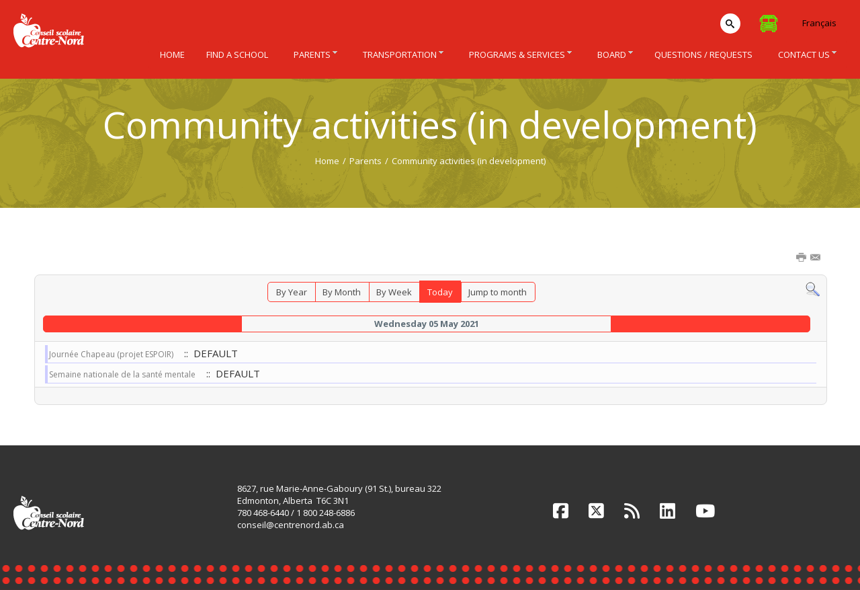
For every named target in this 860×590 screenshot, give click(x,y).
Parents (365, 161)
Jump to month (497, 292)
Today (440, 292)
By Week (394, 292)
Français (819, 23)
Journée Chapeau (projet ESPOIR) (111, 354)
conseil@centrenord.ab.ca (290, 525)
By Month (341, 292)
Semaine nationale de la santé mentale (122, 374)
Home (327, 161)
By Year (291, 292)
